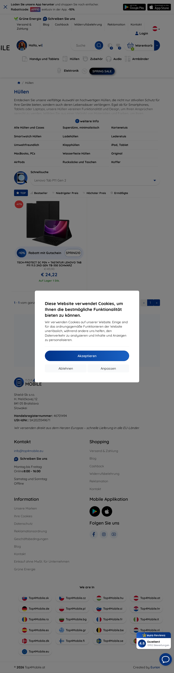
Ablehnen (65, 368)
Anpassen (108, 368)
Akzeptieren (87, 356)
